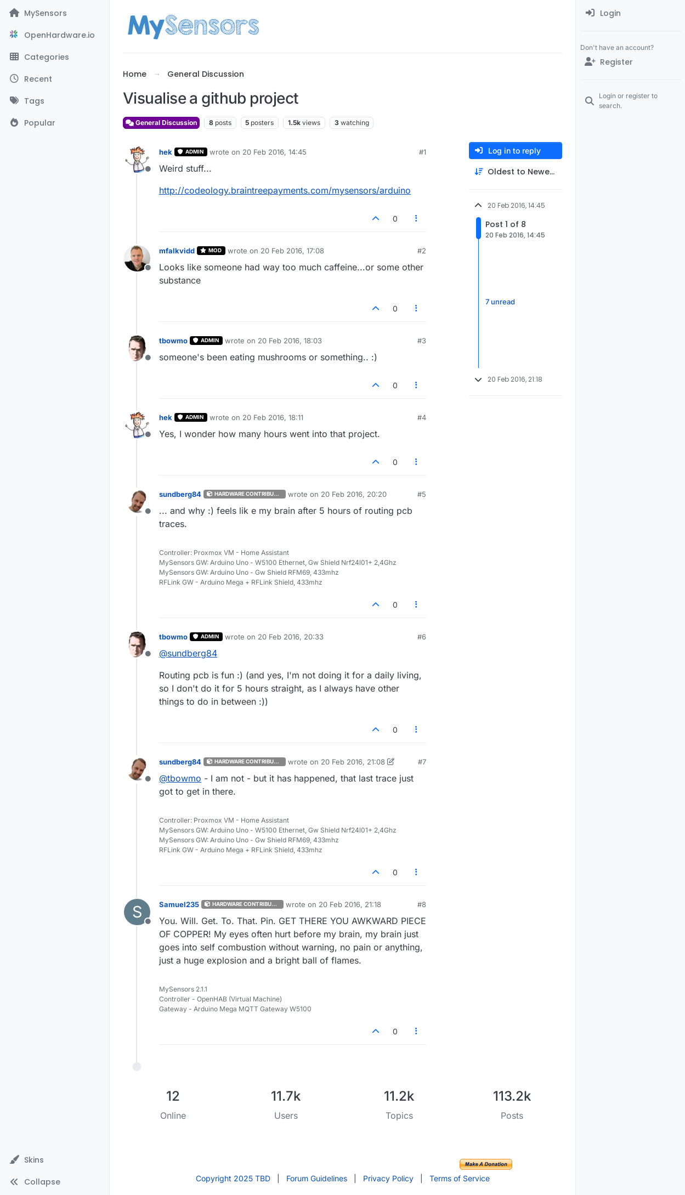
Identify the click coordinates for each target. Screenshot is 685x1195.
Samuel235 (179, 904)
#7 (422, 761)
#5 (421, 494)
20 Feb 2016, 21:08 (353, 761)
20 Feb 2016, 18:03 (290, 340)
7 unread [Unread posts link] (500, 301)
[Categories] (54, 57)
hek (165, 152)
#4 (421, 417)
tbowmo (173, 340)
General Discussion (161, 122)
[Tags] (54, 101)
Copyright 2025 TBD (233, 1178)
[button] (54, 1160)
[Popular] (54, 123)
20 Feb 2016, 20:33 (291, 636)
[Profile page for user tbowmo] (137, 348)
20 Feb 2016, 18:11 (272, 417)
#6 (421, 636)
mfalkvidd (177, 250)
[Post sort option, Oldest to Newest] (515, 171)
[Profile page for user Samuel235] (137, 912)
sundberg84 (180, 494)
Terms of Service (459, 1178)
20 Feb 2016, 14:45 (274, 152)
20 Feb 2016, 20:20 (354, 494)
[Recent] (54, 79)
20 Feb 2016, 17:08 (292, 250)
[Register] (630, 62)
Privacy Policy (388, 1178)
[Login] (630, 13)
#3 (421, 340)
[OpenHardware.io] (54, 35)
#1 (422, 152)
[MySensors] (54, 13)
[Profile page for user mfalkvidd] (137, 258)
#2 (421, 250)
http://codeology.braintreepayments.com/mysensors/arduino (285, 190)
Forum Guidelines (316, 1178)
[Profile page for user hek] (137, 159)
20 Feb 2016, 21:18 (350, 904)
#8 (421, 904)
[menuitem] (630, 13)
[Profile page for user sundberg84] (137, 502)
